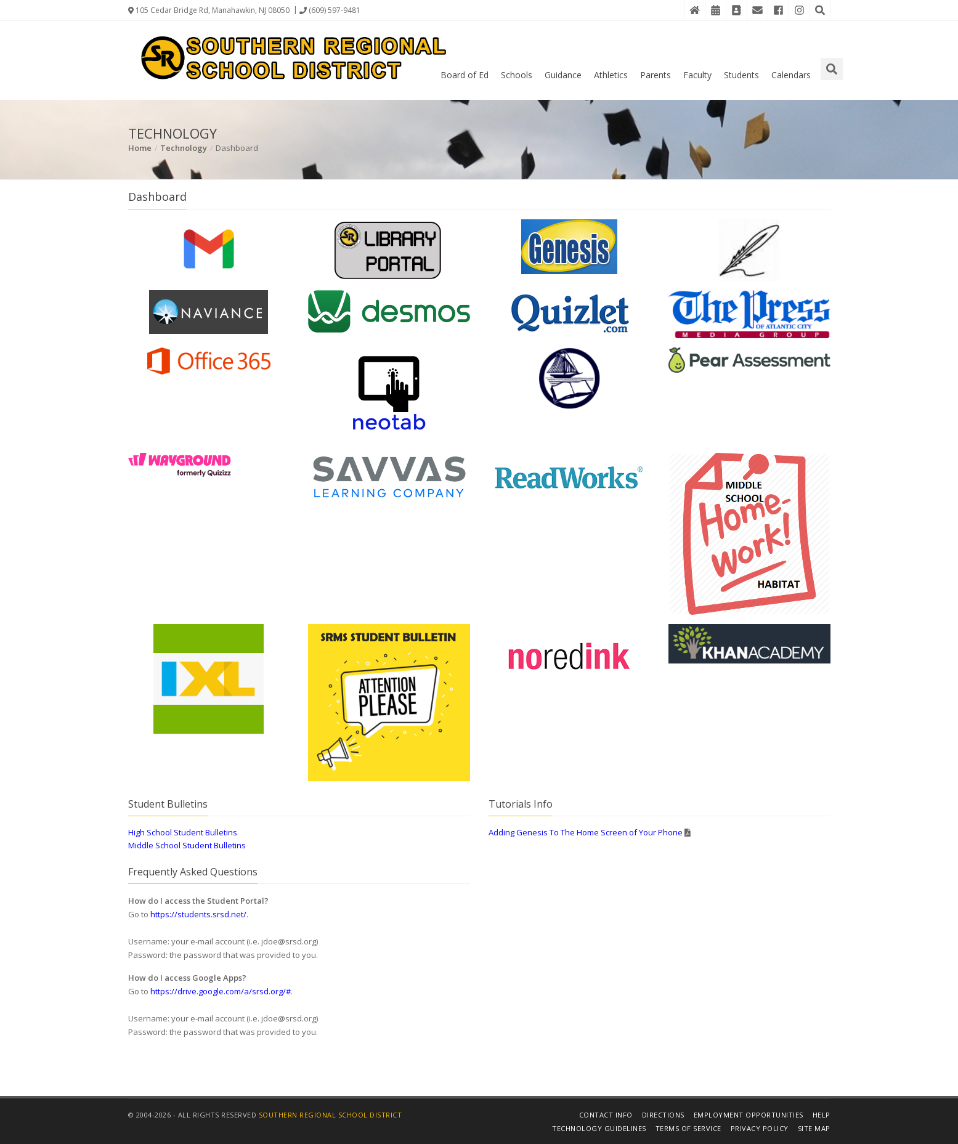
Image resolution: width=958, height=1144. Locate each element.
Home (140, 147)
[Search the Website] (820, 10)
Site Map (814, 1128)
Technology (183, 147)
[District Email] (757, 10)
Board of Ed (464, 75)
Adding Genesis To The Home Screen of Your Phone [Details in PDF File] (586, 832)
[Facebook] (778, 10)
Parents (655, 75)
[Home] (694, 10)
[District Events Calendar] (715, 10)
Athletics (611, 75)
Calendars (791, 75)
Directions (663, 1114)
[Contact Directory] (736, 10)
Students (741, 75)
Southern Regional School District (330, 1114)
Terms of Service (688, 1128)
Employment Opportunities (748, 1114)
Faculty (697, 75)
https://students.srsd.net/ (198, 914)
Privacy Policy (760, 1128)
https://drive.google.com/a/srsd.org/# (220, 991)
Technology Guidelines (599, 1128)
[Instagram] (799, 10)
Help (821, 1114)
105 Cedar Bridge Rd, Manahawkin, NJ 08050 (209, 10)
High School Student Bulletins (182, 832)
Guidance (563, 75)
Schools (516, 75)
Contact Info (606, 1114)
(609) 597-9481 (329, 10)
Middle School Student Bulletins (187, 845)
